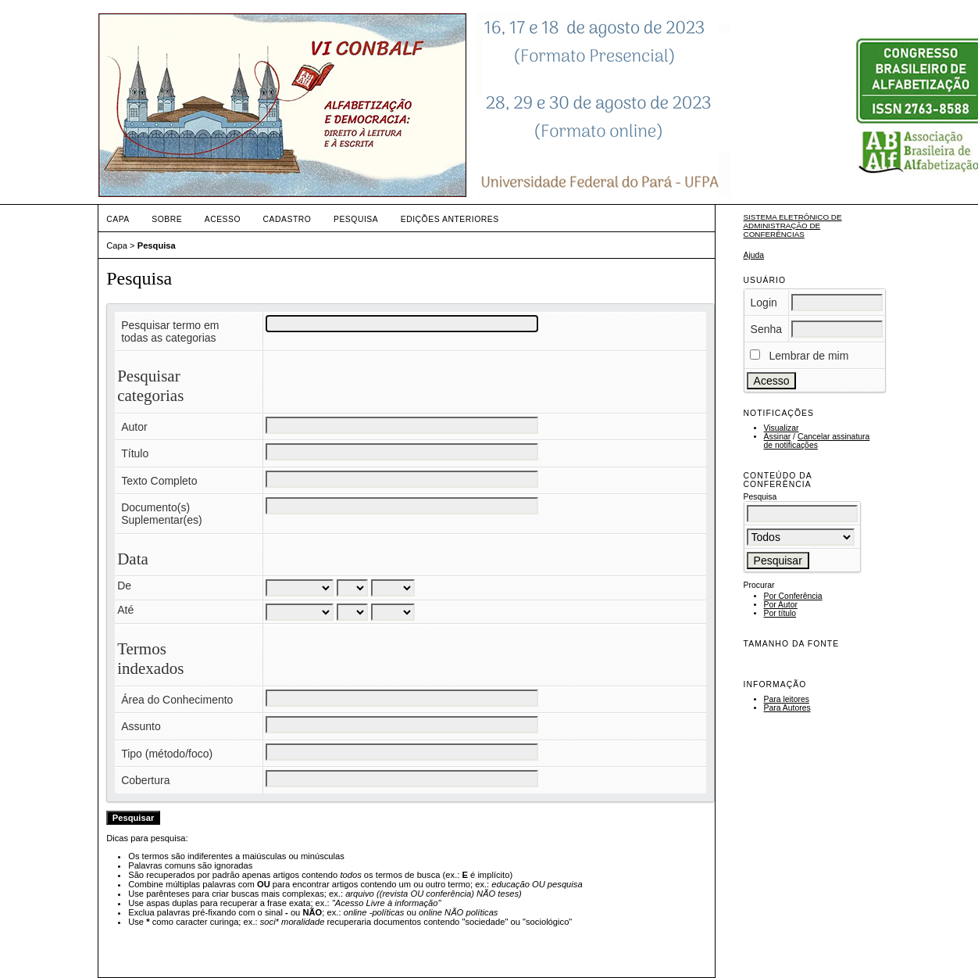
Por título (780, 613)
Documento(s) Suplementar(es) (161, 513)
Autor (134, 427)
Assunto (141, 726)
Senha (766, 329)
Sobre (167, 219)
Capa (118, 219)
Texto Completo (159, 481)
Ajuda (754, 255)
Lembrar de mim (808, 355)
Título (134, 453)
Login (764, 302)
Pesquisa (356, 219)
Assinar (777, 436)
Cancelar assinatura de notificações (817, 441)
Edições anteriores (450, 219)
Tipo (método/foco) (166, 753)
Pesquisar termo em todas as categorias (170, 331)
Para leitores (786, 699)
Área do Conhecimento (177, 699)
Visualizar (781, 428)
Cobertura (145, 780)
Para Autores (787, 708)
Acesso (223, 219)
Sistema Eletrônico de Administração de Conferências (793, 225)
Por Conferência (793, 596)
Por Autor (781, 604)
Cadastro (287, 219)
